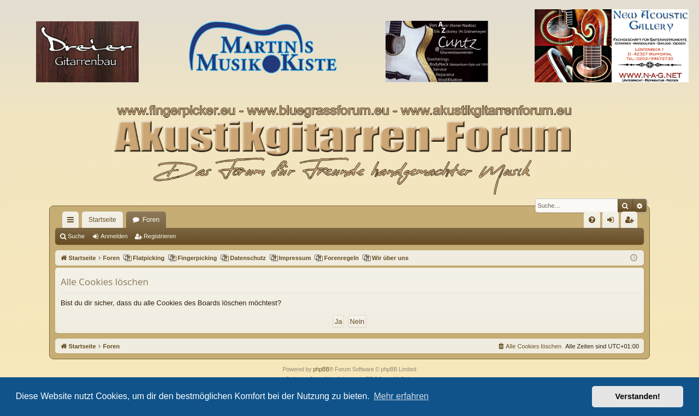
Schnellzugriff (73, 222)
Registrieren (160, 236)
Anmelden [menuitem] (613, 222)
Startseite (102, 220)
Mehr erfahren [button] (401, 396)
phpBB (321, 369)
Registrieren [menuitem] (631, 222)
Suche (76, 236)
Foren (151, 220)
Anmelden (114, 236)
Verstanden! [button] (637, 396)
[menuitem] (592, 220)
